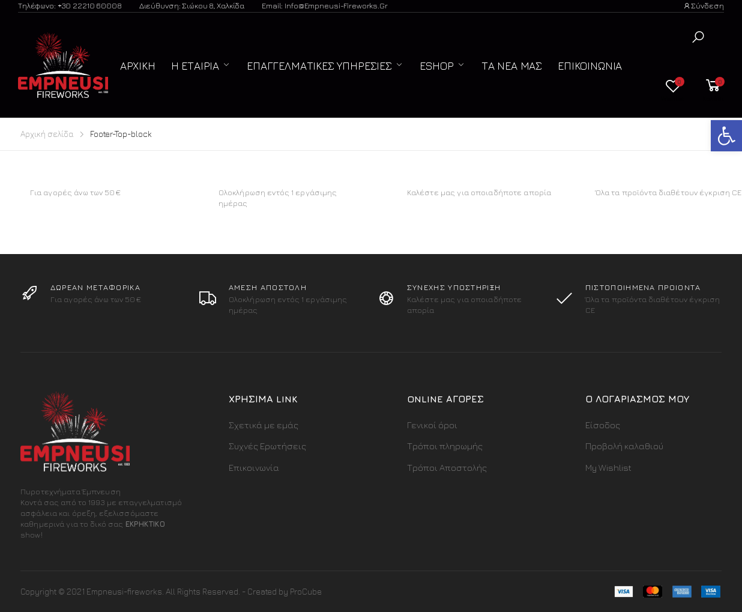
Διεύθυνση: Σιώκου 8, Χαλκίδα (191, 5)
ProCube (306, 591)
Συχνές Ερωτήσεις (267, 446)
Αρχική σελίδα (47, 134)
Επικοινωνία (590, 65)
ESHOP (437, 65)
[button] (698, 37)
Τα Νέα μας (511, 65)
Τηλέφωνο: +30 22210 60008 (70, 5)
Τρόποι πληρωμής (445, 446)
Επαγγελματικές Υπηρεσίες (319, 65)
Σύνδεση (703, 5)
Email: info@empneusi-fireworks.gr (325, 5)
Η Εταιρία (195, 65)
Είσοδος (602, 425)
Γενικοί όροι (432, 425)
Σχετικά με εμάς (263, 425)
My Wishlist (608, 467)
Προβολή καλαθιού (624, 446)
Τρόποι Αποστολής (447, 467)
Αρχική (137, 65)
